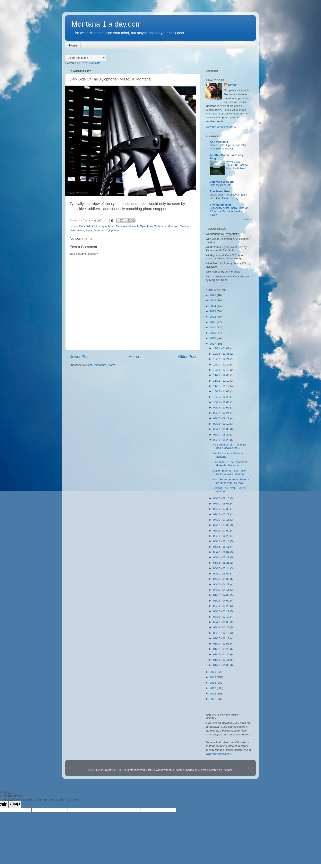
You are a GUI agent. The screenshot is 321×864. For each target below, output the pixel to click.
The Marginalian (220, 204)
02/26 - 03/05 (221, 622)
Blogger (227, 769)
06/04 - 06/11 (221, 546)
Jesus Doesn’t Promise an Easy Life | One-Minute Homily (228, 196)
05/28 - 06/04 (221, 552)
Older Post (187, 356)
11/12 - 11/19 (221, 380)
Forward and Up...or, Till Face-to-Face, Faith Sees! (237, 165)
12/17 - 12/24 (221, 359)
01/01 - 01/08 (221, 665)
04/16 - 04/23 (221, 584)
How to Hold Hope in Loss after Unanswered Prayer (228, 147)
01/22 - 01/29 (221, 648)
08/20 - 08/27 (221, 434)
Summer (99, 230)
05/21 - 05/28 (221, 557)
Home (73, 45)
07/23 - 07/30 (221, 508)
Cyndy (232, 84)
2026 (213, 295)
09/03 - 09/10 (221, 423)
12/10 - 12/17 (221, 364)
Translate (90, 62)
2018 (213, 338)
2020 (213, 327)
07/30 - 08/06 (221, 503)
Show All (248, 219)
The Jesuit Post (220, 191)
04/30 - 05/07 (221, 573)
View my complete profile (221, 126)
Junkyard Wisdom (222, 181)
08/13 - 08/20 (221, 439)
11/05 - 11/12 (221, 386)
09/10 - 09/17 (221, 418)
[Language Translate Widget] (85, 58)
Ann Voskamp (219, 141)
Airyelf (202, 769)
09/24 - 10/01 (221, 407)
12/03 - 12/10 (221, 369)
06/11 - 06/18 (221, 541)
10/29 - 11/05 (221, 391)
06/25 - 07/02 (221, 530)
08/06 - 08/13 (221, 498)
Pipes (89, 230)
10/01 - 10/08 (221, 402)
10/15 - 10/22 (221, 396)
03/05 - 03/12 (221, 616)
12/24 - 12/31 (221, 353)
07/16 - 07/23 (221, 514)
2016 (213, 671)
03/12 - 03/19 (221, 611)
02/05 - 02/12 (221, 638)
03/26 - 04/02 (221, 600)
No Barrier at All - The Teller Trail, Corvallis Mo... (229, 446)
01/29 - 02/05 (221, 643)
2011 (213, 698)
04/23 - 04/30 (221, 578)
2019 (213, 332)
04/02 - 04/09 (221, 595)
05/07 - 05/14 (221, 568)
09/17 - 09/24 (221, 412)
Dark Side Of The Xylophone (96, 226)
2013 (213, 688)
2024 (213, 306)
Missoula (121, 226)
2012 (213, 693)
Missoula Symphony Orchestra (147, 226)
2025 (213, 300)
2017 (213, 343)
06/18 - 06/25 (221, 535)
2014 (213, 682)
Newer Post (79, 356)
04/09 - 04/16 (221, 589)
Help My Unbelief (220, 185)
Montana (173, 226)
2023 (213, 311)
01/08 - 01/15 (221, 659)
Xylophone (112, 230)
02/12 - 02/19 (221, 632)
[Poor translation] (14, 804)
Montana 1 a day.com (106, 24)
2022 (213, 316)
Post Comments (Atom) (100, 364)
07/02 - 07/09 (221, 525)
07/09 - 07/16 (221, 519)
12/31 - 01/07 (221, 348)
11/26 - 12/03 (221, 375)
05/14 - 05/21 (221, 562)
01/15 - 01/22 (221, 654)
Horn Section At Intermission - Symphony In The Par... (230, 481)
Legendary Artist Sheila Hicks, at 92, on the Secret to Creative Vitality (229, 211)
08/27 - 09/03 (221, 429)
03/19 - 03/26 (221, 605)
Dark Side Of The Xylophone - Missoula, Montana (230, 463)
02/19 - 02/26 (221, 627)
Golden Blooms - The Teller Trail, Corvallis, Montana (229, 472)
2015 (213, 677)
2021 (213, 322)
